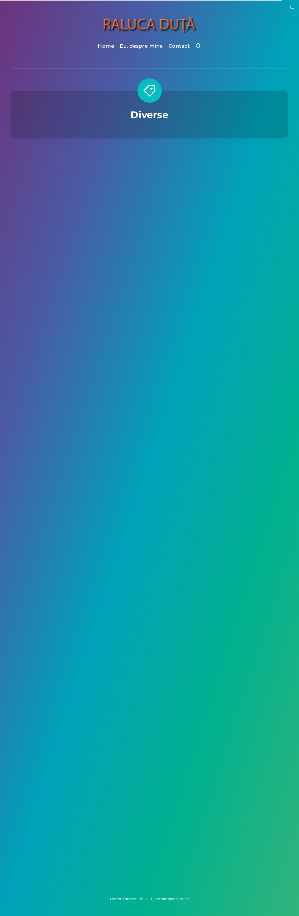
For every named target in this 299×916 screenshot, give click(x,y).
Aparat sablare (122, 899)
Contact (179, 46)
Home (106, 46)
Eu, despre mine (141, 46)
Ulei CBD (144, 899)
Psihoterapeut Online (172, 899)
